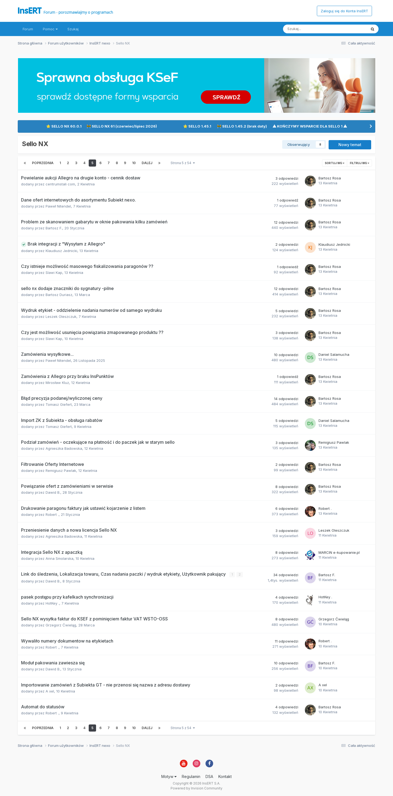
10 (134, 163)
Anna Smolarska (59, 558)
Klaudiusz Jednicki (61, 250)
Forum (28, 29)
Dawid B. (53, 492)
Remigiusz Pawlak (333, 442)
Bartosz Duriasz (59, 294)
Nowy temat (349, 144)
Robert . (52, 514)
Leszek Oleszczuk (61, 316)
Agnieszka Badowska (64, 448)
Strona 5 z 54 (183, 163)
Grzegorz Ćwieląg (61, 625)
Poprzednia (42, 163)
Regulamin (191, 776)
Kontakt (225, 776)
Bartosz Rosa (329, 178)
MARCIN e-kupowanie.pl (339, 552)
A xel (50, 691)
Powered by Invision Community (196, 788)
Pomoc (50, 29)
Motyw (169, 776)
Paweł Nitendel (58, 206)
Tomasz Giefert (59, 404)
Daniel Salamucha (333, 354)
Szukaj (73, 29)
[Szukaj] (312, 29)
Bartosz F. (54, 228)
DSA (209, 776)
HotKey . (52, 603)
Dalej (147, 163)
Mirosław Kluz (57, 382)
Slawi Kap (54, 272)
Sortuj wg (334, 163)
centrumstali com (60, 184)
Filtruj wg (359, 163)
